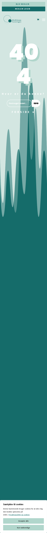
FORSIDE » (23, 112)
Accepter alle (23, 521)
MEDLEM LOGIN (22, 9)
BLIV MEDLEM (22, 4)
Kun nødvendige (23, 528)
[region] (23, 516)
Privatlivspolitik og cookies (19, 515)
